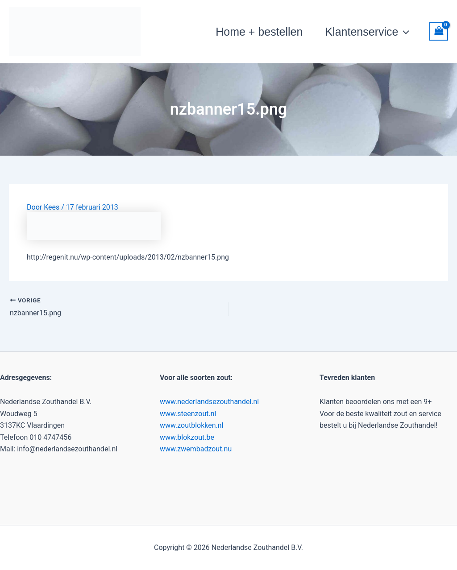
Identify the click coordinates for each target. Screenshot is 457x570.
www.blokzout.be (187, 437)
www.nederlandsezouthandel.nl (209, 401)
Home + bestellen (259, 31)
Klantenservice (367, 32)
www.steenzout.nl (188, 413)
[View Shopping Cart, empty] (438, 31)
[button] (403, 32)
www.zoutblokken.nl (192, 425)
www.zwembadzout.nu (196, 449)
